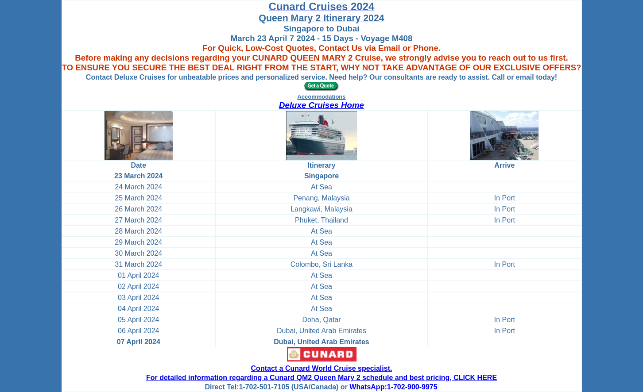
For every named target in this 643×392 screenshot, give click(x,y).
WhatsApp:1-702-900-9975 (393, 387)
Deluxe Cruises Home (321, 105)
